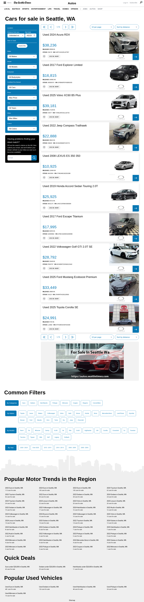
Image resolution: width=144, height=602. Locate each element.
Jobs (85, 9)
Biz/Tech (16, 9)
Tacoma (22, 437)
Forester (132, 430)
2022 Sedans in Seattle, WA (49, 528)
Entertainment (38, 9)
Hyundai (131, 413)
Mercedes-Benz (107, 413)
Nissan (22, 420)
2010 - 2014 (60, 447)
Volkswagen (51, 413)
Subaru (40, 413)
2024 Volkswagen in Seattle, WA (84, 515)
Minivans (65, 403)
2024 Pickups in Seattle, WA (83, 528)
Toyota (22, 413)
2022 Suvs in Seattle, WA (48, 496)
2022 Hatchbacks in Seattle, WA (50, 541)
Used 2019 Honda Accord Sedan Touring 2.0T (70, 186)
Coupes (75, 403)
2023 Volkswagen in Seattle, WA (16, 515)
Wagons (85, 403)
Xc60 (78, 430)
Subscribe (133, 3)
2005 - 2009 (72, 447)
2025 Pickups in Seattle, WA (49, 548)
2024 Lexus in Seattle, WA (14, 522)
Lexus (31, 413)
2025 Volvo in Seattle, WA (116, 515)
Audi (69, 413)
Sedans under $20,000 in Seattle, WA (52, 568)
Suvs (23, 403)
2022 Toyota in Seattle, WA (82, 522)
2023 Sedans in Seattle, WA (83, 496)
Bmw (95, 413)
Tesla (56, 420)
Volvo (61, 413)
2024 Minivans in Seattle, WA (15, 541)
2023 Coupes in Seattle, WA (83, 548)
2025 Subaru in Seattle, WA (49, 522)
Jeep (71, 420)
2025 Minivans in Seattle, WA (15, 548)
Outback (66, 437)
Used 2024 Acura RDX (56, 34)
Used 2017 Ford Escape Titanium (63, 216)
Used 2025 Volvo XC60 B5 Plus (62, 95)
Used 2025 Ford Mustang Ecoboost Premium (70, 277)
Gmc (48, 420)
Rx (29, 430)
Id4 (97, 430)
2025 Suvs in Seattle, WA (14, 489)
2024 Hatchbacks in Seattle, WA (84, 509)
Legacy (57, 437)
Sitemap (72, 600)
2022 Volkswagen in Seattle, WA (50, 535)
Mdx (41, 437)
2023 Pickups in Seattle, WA (83, 535)
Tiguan (32, 437)
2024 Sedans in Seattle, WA (116, 496)
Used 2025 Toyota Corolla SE (60, 307)
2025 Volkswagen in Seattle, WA (50, 509)
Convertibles (97, 403)
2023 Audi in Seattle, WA (115, 509)
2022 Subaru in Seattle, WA (116, 541)
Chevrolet (81, 420)
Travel (57, 9)
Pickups (55, 403)
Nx (63, 430)
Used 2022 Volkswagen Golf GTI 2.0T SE (67, 246)
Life (50, 9)
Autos (72, 3)
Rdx (70, 430)
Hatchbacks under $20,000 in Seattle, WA (87, 568)
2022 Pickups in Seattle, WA (117, 535)
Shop (100, 9)
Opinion (74, 9)
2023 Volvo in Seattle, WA (82, 502)
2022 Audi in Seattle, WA (14, 535)
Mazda (39, 420)
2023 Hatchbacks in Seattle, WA (16, 528)
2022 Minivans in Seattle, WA (117, 548)
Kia (64, 420)
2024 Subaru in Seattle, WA (116, 522)
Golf (48, 437)
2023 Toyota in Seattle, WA (14, 502)
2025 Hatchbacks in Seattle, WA (118, 528)
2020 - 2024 (24, 447)
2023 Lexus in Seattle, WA (48, 502)
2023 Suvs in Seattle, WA (82, 489)
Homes (65, 9)
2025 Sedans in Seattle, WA (15, 509)
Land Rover (120, 413)
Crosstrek (116, 430)
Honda (87, 413)
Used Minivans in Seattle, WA (15, 594)
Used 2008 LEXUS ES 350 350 (61, 155)
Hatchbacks (44, 403)
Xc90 (55, 430)
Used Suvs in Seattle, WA (14, 588)
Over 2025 (36, 447)
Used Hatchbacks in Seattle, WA (84, 588)
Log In (125, 3)
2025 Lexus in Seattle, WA (116, 502)
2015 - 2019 (47, 447)
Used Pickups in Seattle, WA (117, 588)
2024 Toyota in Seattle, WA (116, 489)
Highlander (88, 430)
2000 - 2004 (84, 447)
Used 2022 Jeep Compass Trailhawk (65, 125)
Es (124, 430)
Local (7, 9)
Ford (31, 420)
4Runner (37, 430)
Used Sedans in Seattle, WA (49, 588)
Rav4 (21, 430)
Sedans (32, 403)
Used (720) (22, 46)
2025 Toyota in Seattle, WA (14, 496)
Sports (25, 9)
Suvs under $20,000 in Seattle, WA (17, 568)
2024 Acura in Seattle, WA (48, 515)
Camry (47, 430)
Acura (78, 413)
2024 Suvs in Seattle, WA (48, 489)
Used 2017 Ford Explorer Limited (62, 65)
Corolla (105, 430)
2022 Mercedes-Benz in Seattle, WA (86, 541)
